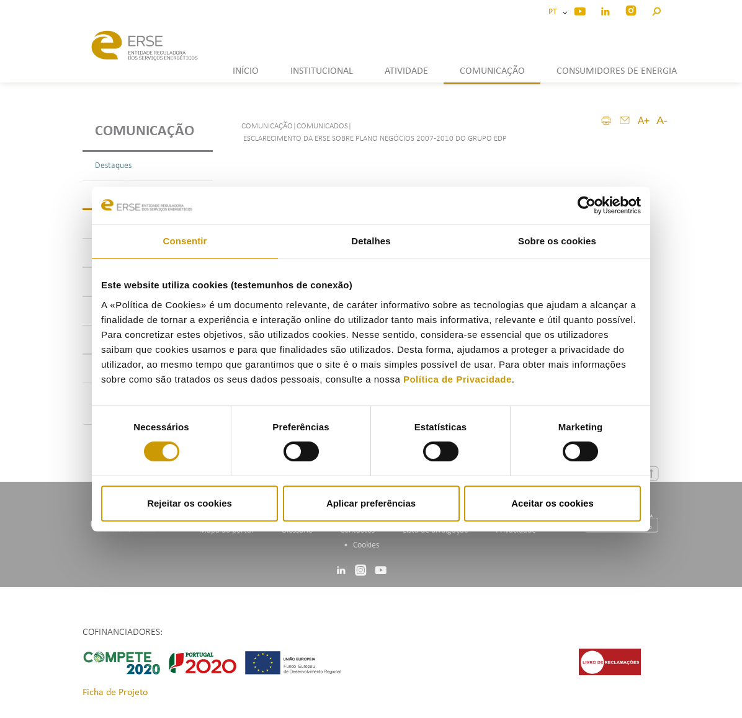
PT (554, 12)
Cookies (366, 545)
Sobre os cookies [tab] (557, 241)
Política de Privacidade (457, 379)
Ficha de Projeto (115, 693)
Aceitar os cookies (552, 503)
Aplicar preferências (371, 503)
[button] (656, 9)
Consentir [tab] (185, 241)
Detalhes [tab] (370, 241)
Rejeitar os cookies (189, 503)
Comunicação (144, 131)
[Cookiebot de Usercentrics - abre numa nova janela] (586, 205)
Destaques (113, 166)
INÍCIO (246, 71)
